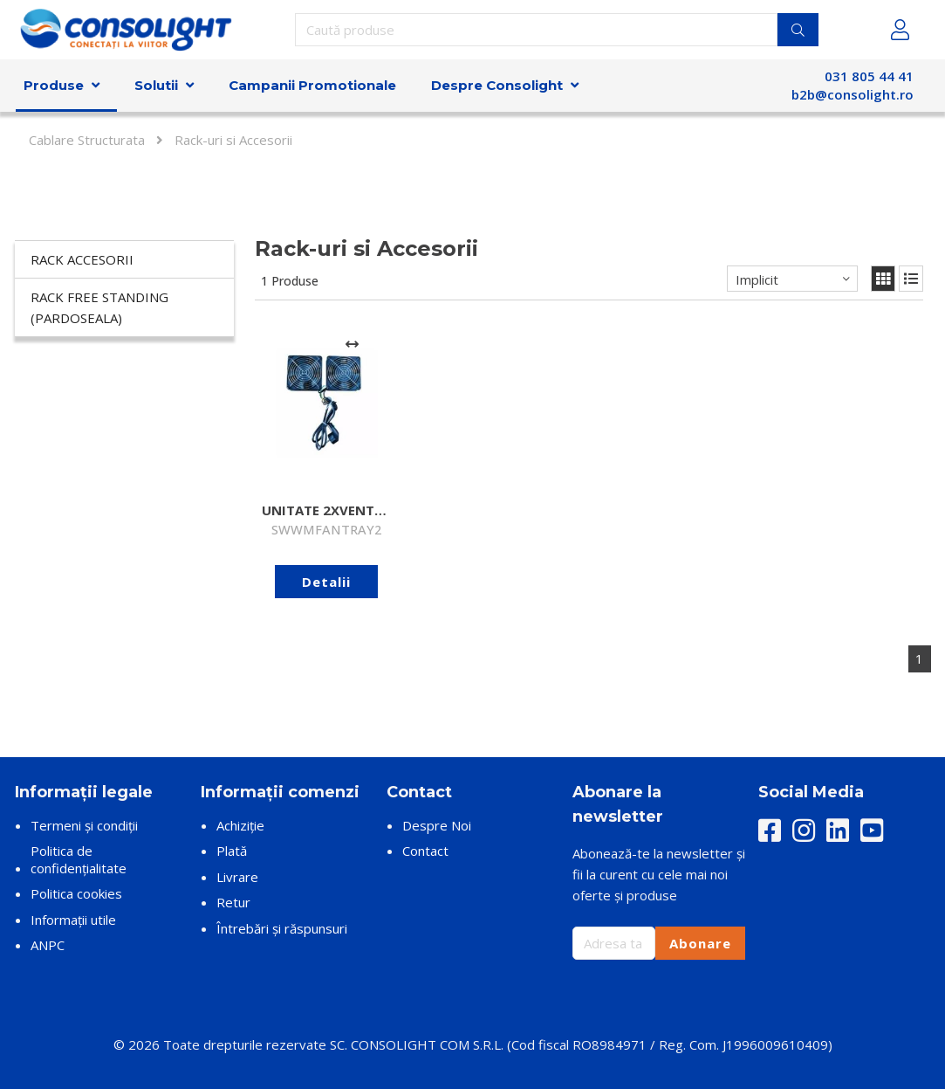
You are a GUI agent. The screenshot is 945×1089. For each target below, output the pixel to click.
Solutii (156, 85)
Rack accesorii (82, 259)
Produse (54, 85)
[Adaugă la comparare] (352, 344)
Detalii (326, 581)
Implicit (757, 279)
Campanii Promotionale (312, 85)
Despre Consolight (497, 85)
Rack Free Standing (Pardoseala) (99, 307)
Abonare (700, 943)
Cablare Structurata (87, 139)
